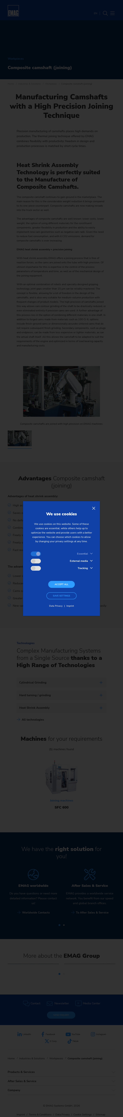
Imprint (70, 605)
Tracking (83, 568)
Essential (82, 554)
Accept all (61, 584)
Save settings (61, 595)
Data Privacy (55, 605)
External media (79, 561)
